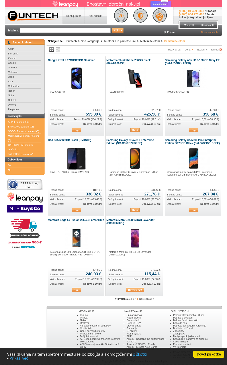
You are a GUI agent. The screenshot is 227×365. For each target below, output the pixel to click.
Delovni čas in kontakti (185, 320)
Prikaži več (18, 358)
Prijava (84, 317)
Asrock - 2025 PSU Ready (141, 344)
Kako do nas (180, 323)
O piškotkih (86, 328)
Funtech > (74, 41)
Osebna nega (180, 341)
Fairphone (13, 109)
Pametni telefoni (174, 41)
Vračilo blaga (134, 325)
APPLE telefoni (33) (18, 122)
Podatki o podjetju (182, 317)
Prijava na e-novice (90, 333)
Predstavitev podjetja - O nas (188, 315)
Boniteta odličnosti (183, 328)
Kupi (76, 130)
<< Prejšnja (121, 298)
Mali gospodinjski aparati (186, 336)
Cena (187, 49)
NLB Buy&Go (134, 333)
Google (12, 63)
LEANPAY (132, 331)
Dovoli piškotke (209, 354)
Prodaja (211, 11)
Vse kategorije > (92, 41)
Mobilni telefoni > (152, 41)
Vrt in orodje (179, 347)
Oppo (11, 76)
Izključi (215, 49)
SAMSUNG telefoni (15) (21, 126)
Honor (11, 90)
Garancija (132, 328)
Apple (11, 49)
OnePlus (12, 67)
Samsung (13, 53)
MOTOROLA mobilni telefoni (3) (23, 138)
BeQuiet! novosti (89, 336)
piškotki (140, 354)
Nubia (11, 95)
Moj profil (189, 25)
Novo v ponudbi (209, 32)
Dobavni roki (133, 320)
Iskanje (84, 315)
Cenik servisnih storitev (92, 331)
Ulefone (12, 104)
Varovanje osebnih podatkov (95, 325)
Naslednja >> (146, 298)
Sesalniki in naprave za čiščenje (190, 339)
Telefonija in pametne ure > (122, 41)
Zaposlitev (178, 331)
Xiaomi (12, 58)
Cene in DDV (134, 323)
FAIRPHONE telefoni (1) (21, 154)
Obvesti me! (135, 290)
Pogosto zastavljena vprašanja (189, 325)
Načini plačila (134, 317)
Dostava (84, 323)
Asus (10, 81)
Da (9, 165)
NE (9, 170)
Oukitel (12, 100)
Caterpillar (13, 86)
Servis (210, 14)
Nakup (83, 320)
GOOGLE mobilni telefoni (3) (23, 131)
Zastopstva (179, 333)
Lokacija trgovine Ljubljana (196, 17)
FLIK (129, 336)
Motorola (13, 72)
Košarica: (207, 25)
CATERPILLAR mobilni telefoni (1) (20, 147)
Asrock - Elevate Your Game (142, 347)
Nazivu (201, 49)
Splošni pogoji (134, 315)
